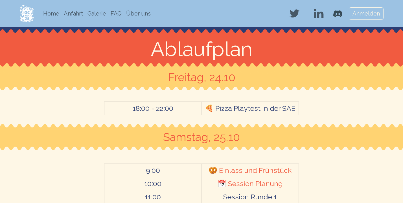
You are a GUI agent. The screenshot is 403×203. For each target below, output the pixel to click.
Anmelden (366, 13)
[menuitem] (51, 13)
